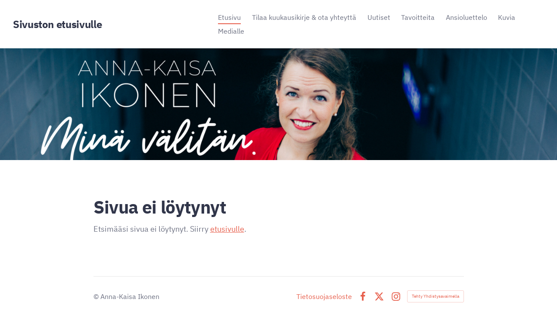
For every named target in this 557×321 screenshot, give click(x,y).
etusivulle (227, 229)
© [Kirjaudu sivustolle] (96, 296)
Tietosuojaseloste (324, 296)
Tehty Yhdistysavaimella (435, 296)
